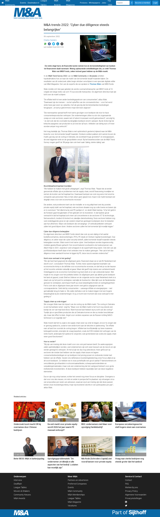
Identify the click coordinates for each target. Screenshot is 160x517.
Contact (128, 480)
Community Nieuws (22, 494)
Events (23, 3)
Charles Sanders (50, 40)
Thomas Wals (95, 84)
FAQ (127, 484)
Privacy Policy (131, 491)
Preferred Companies (77, 484)
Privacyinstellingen (133, 498)
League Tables (20, 487)
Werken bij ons (131, 487)
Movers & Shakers (22, 491)
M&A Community (75, 491)
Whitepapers (94, 3)
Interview (18, 480)
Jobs (104, 3)
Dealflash (18, 484)
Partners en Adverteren (78, 480)
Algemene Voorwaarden (135, 494)
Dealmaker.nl (33, 3)
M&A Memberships (76, 494)
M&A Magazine (74, 502)
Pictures (83, 3)
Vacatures (72, 505)
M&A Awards (19, 498)
